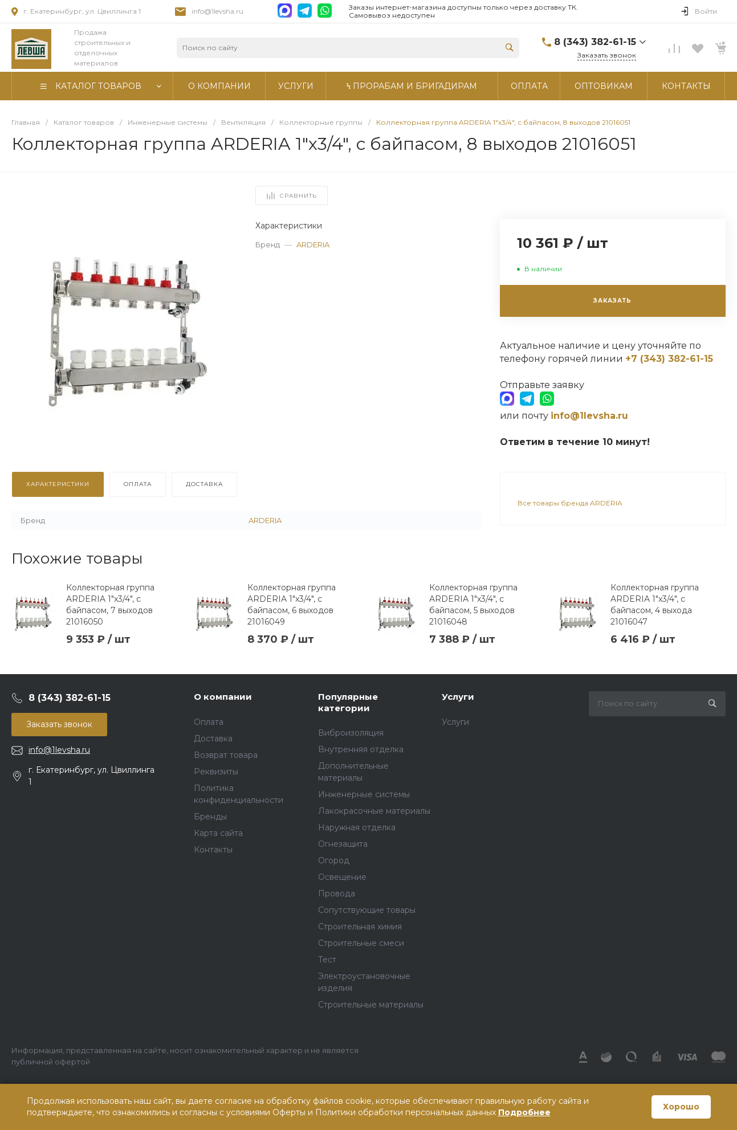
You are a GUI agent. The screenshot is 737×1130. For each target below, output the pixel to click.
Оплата (208, 722)
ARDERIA (312, 244)
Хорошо (681, 1107)
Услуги (458, 696)
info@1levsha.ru (217, 11)
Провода (336, 893)
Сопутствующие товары (367, 910)
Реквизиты (216, 771)
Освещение (342, 877)
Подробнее (524, 1112)
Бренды (210, 816)
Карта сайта (218, 833)
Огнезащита (343, 844)
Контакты (213, 850)
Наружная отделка (357, 827)
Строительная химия (360, 926)
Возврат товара (226, 755)
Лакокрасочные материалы (374, 811)
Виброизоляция (351, 733)
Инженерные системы (364, 794)
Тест (327, 959)
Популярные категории (348, 702)
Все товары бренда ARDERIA (570, 503)
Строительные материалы (371, 1005)
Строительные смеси (361, 943)
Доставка (213, 738)
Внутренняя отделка (361, 749)
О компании (223, 696)
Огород (333, 860)
